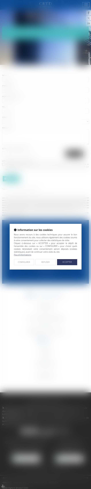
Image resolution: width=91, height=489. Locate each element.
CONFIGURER (24, 262)
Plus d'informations (22, 254)
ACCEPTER (67, 262)
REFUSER (45, 262)
